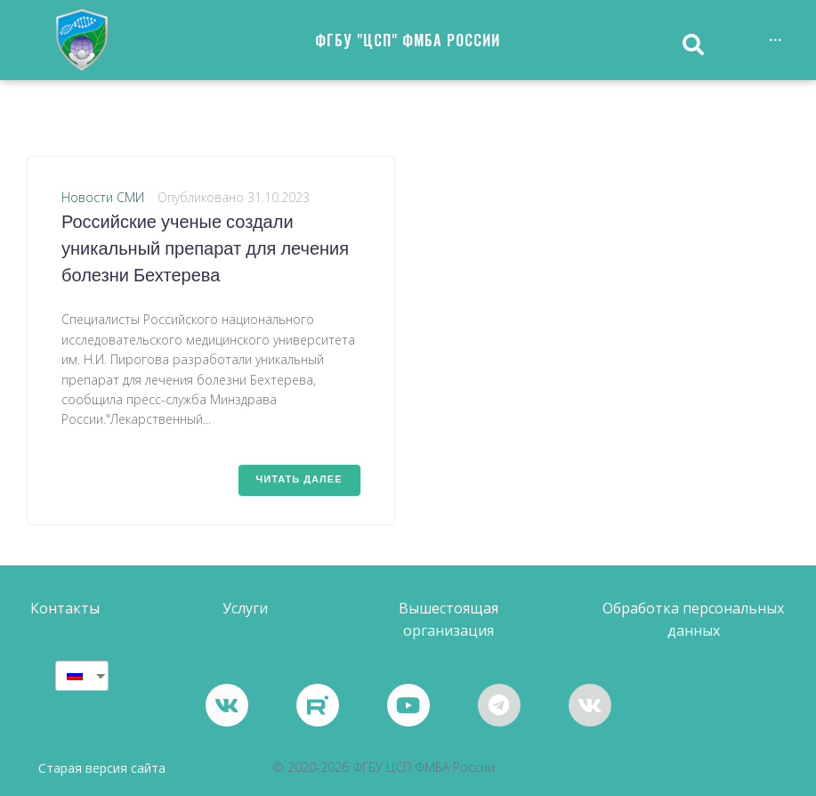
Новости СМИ (102, 197)
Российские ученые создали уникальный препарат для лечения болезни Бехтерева (205, 250)
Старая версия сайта (102, 767)
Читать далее (299, 480)
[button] (65, 608)
